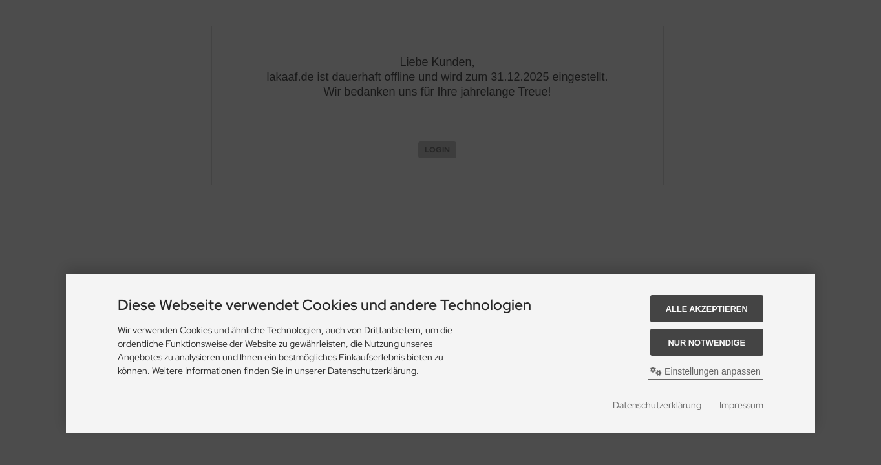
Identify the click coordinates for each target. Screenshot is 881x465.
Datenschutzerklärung (657, 405)
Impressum (741, 405)
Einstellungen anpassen (705, 371)
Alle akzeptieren (707, 309)
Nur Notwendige (706, 342)
